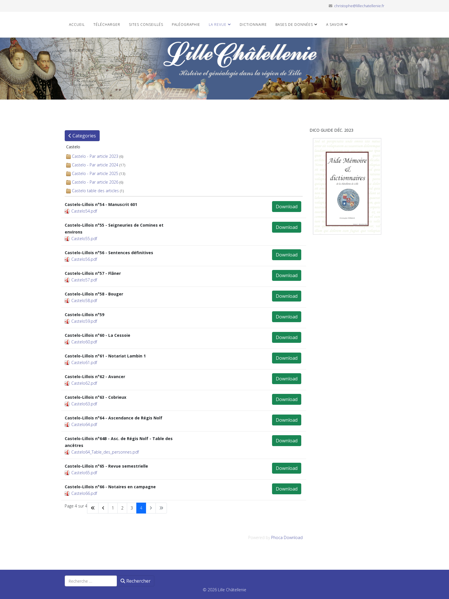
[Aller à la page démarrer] (93, 508)
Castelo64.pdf (84, 424)
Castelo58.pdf (84, 300)
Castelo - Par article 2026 (95, 182)
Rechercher (136, 581)
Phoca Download (287, 537)
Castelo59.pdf (84, 321)
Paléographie (186, 24)
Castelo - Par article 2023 (95, 156)
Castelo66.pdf (84, 493)
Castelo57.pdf (84, 280)
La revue (218, 24)
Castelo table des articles (95, 190)
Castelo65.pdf (84, 472)
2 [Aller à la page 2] (122, 508)
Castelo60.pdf (84, 342)
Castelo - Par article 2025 (95, 173)
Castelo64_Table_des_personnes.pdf (105, 452)
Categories (82, 136)
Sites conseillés (146, 24)
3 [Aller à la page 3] (132, 508)
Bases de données (294, 24)
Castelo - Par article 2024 (95, 165)
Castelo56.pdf (84, 259)
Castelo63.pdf (84, 404)
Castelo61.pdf (84, 362)
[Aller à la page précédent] (103, 508)
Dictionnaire (253, 24)
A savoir (334, 24)
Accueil (77, 24)
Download (287, 206)
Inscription (81, 50)
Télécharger (106, 24)
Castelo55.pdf (84, 238)
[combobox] (91, 580)
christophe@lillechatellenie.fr (359, 5)
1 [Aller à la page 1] (113, 508)
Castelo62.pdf (84, 383)
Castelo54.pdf (84, 211)
